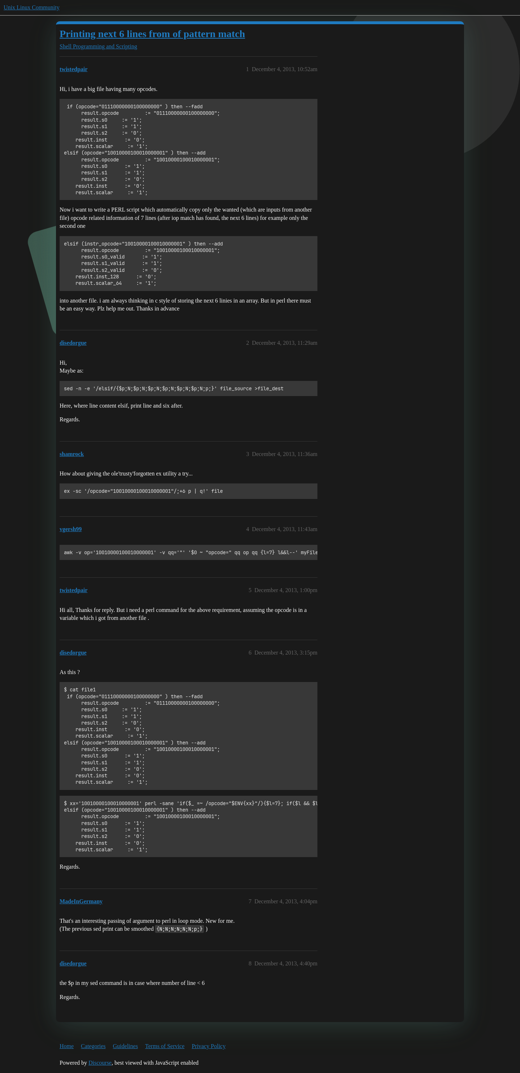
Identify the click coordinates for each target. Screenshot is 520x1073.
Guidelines (125, 1046)
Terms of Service (165, 1046)
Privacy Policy (209, 1046)
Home (67, 1046)
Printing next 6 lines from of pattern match (152, 33)
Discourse (100, 1063)
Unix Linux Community (32, 7)
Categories (93, 1046)
